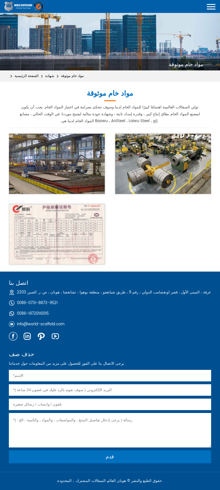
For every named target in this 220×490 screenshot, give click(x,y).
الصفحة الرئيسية (26, 76)
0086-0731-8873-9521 (37, 303)
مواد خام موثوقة (72, 76)
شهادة (49, 76)
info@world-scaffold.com (40, 324)
